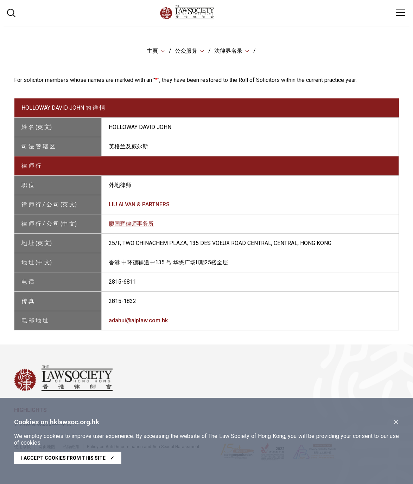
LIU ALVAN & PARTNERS (139, 204)
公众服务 (186, 50)
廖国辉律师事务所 (131, 223)
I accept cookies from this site (67, 458)
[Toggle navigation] (400, 12)
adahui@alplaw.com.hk (138, 320)
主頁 (152, 50)
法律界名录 (228, 50)
